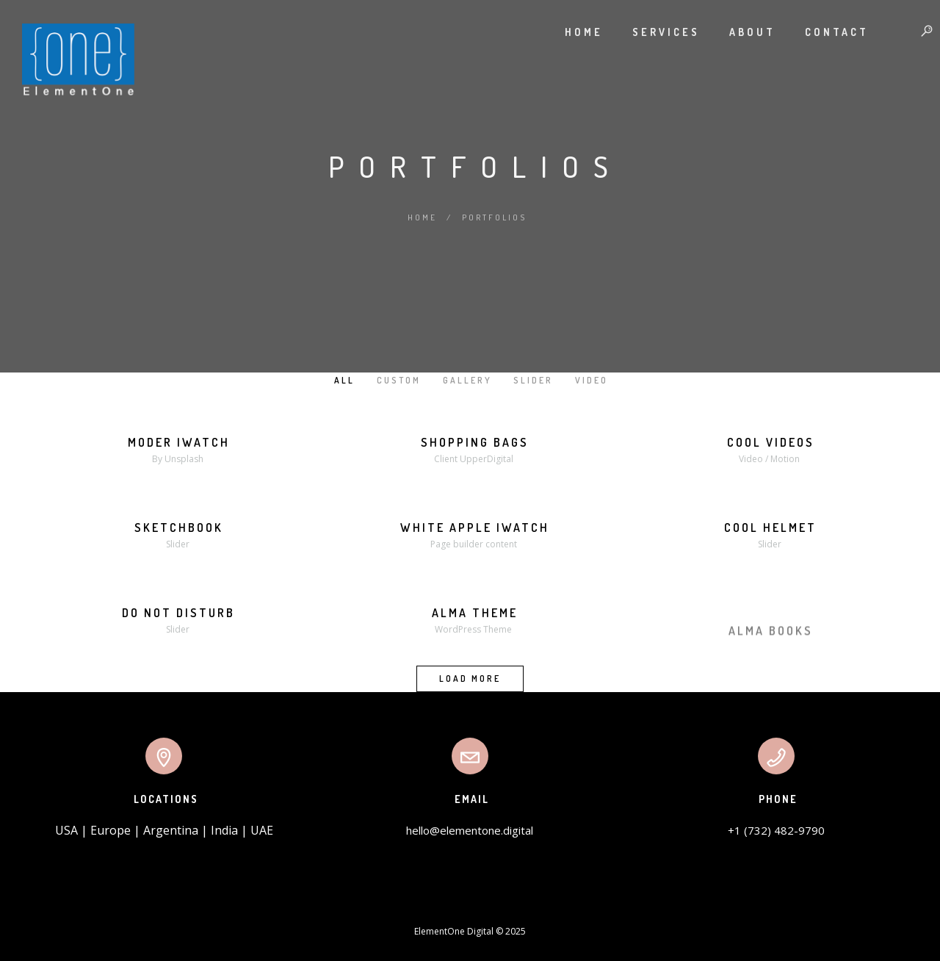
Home (569, 32)
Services (651, 32)
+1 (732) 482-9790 (776, 830)
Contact (822, 32)
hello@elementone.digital (469, 830)
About (738, 32)
